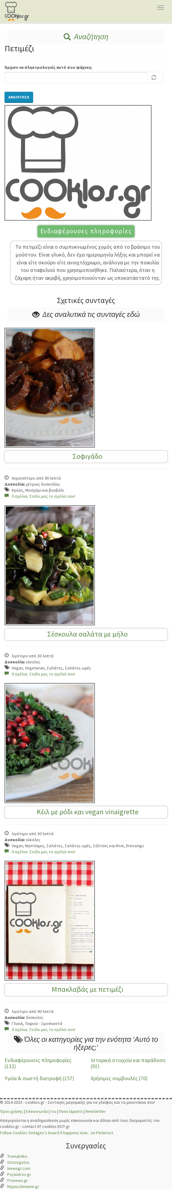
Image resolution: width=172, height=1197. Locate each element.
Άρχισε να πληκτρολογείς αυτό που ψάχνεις (48, 67)
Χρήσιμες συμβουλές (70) (119, 1078)
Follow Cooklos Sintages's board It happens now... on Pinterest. (57, 1132)
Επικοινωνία (37, 1111)
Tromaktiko (17, 1156)
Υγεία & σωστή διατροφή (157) (39, 1078)
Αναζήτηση (86, 36)
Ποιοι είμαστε (71, 1111)
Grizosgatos (18, 1162)
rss (53, 1111)
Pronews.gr (17, 1180)
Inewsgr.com (18, 1168)
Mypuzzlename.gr (23, 1186)
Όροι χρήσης (11, 1111)
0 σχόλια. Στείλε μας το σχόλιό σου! (40, 496)
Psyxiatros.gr (19, 1174)
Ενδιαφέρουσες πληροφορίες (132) (38, 1063)
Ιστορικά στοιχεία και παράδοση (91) (128, 1063)
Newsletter (96, 1111)
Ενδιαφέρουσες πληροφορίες (86, 231)
